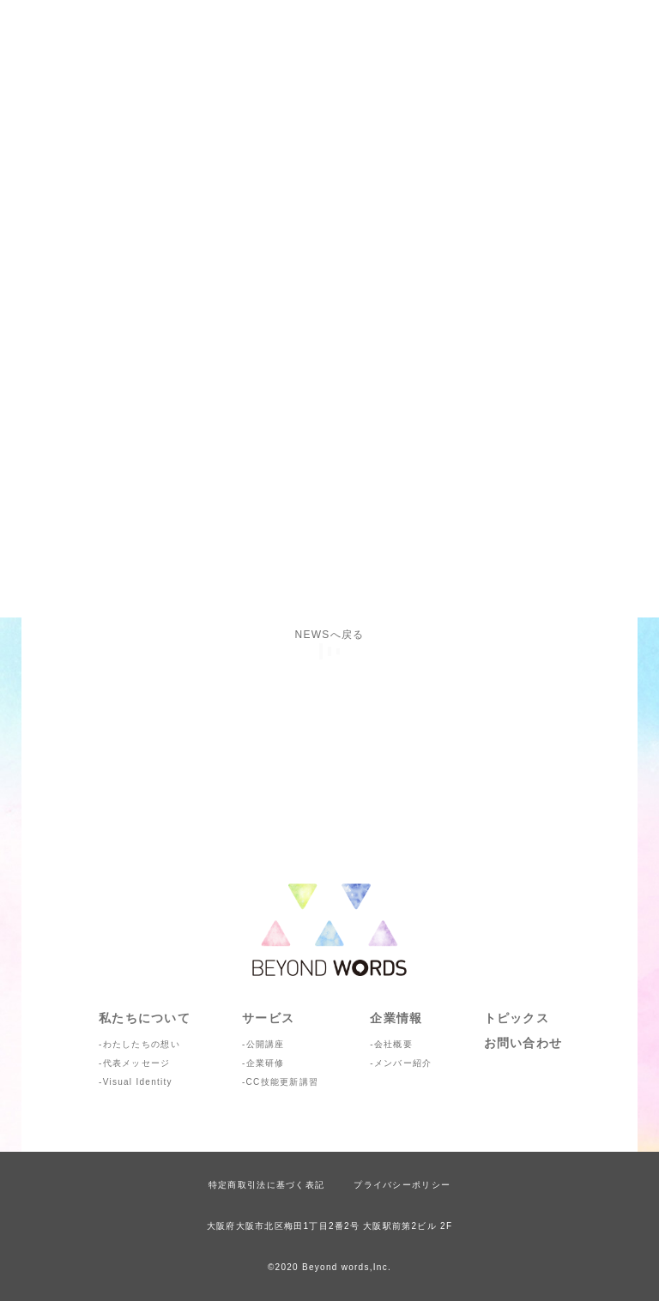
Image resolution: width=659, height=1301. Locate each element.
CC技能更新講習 (282, 1082)
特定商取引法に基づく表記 (266, 1185)
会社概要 (393, 1044)
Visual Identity (137, 1082)
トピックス (516, 1018)
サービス (268, 1018)
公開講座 (265, 1044)
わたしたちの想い (141, 1044)
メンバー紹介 (403, 1063)
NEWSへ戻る (330, 635)
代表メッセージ (137, 1063)
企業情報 (396, 1018)
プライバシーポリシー (402, 1185)
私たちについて (144, 1018)
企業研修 (265, 1063)
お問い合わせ (523, 1043)
